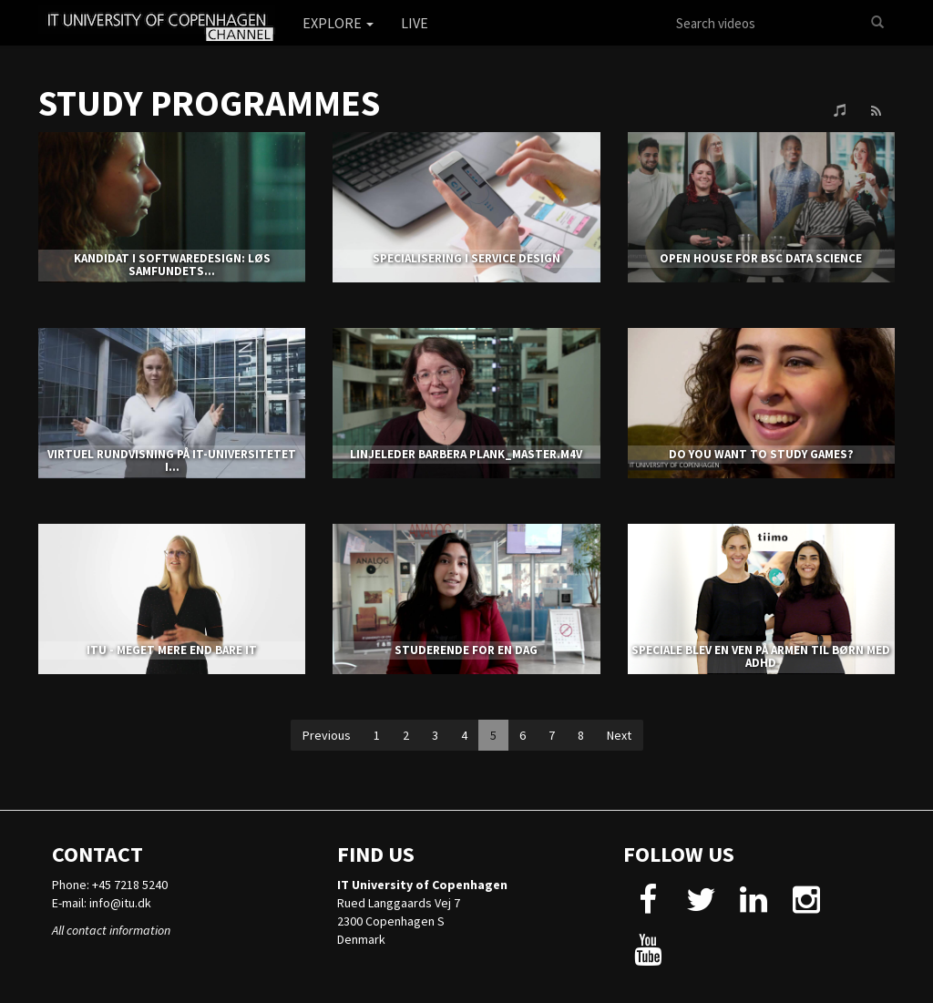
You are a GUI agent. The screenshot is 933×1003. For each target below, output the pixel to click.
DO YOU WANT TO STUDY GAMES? (761, 454)
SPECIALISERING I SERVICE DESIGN (466, 258)
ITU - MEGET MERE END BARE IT (172, 650)
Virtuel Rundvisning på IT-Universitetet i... (171, 460)
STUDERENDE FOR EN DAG (466, 650)
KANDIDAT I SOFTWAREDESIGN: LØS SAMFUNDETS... (172, 265)
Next (619, 735)
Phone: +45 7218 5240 (110, 884)
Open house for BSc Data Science (761, 258)
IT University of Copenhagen (422, 884)
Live (414, 23)
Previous (326, 735)
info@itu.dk (120, 903)
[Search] (877, 22)
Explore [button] (338, 23)
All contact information (111, 930)
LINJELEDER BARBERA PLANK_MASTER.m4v (466, 454)
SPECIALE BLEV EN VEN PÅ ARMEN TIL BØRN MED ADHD (760, 656)
